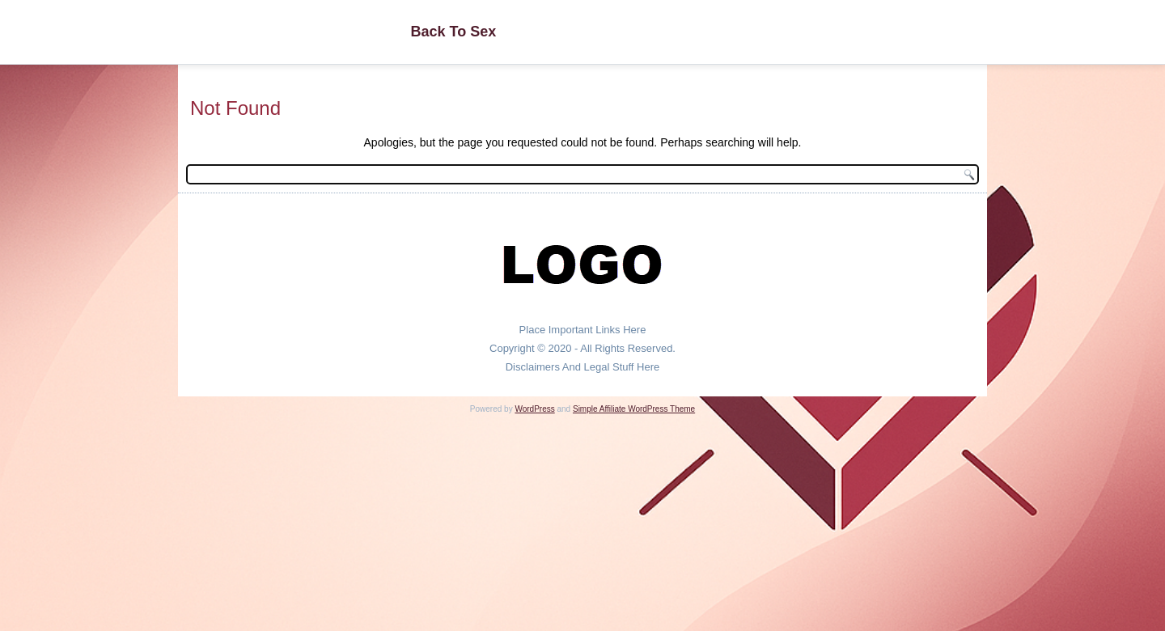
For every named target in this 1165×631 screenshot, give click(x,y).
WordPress (534, 408)
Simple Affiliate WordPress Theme (634, 408)
